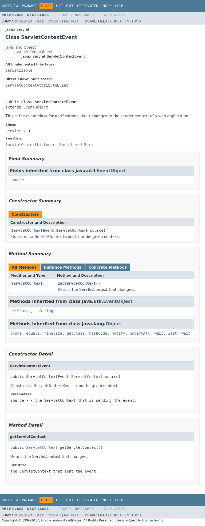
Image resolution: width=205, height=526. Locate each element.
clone (16, 333)
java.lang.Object (20, 47)
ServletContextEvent (32, 230)
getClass (76, 333)
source (17, 180)
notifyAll (140, 333)
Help (119, 6)
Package (29, 6)
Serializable (18, 70)
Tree (70, 6)
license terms (152, 520)
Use (59, 6)
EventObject (35, 107)
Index (107, 6)
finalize (53, 333)
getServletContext (77, 283)
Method (71, 21)
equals (33, 333)
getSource (20, 311)
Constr (54, 21)
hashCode (98, 333)
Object (113, 323)
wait (159, 333)
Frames (65, 15)
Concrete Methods (108, 267)
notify (118, 333)
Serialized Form (76, 144)
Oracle (46, 520)
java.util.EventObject (32, 52)
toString (44, 311)
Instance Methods (62, 267)
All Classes (114, 15)
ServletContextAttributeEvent (36, 85)
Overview (10, 6)
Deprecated (87, 6)
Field (39, 21)
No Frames (84, 15)
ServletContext (72, 230)
